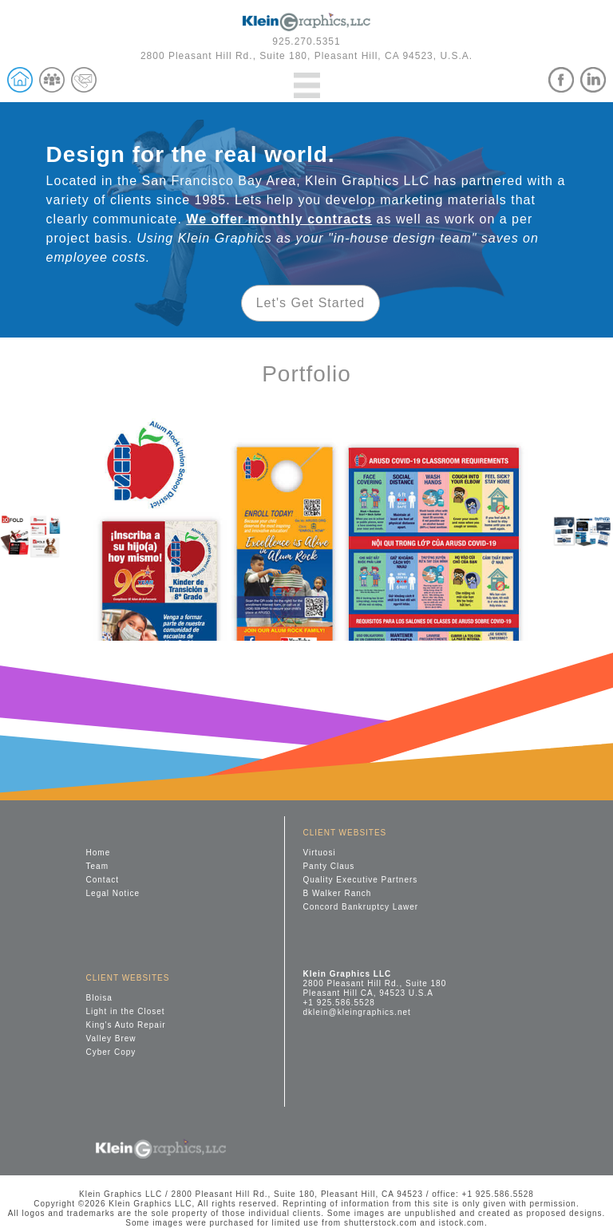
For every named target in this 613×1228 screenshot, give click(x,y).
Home (98, 852)
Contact (102, 879)
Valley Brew (111, 1038)
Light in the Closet (125, 1011)
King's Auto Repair (126, 1025)
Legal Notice (113, 893)
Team (97, 866)
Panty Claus (328, 866)
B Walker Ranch (337, 893)
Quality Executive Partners (360, 879)
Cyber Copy (111, 1052)
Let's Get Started (311, 303)
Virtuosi (319, 852)
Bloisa (99, 997)
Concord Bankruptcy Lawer (360, 906)
